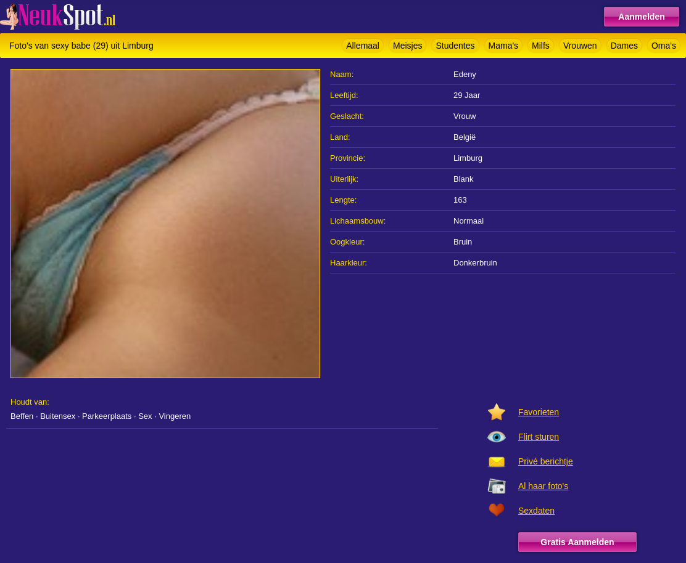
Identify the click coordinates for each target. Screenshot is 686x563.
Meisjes (407, 46)
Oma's (663, 46)
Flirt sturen (538, 437)
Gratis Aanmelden (577, 542)
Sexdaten (536, 511)
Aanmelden (641, 17)
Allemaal (362, 46)
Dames (624, 46)
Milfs (541, 46)
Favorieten (538, 412)
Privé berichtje (545, 461)
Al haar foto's (543, 486)
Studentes (455, 46)
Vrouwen (580, 46)
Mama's (504, 46)
